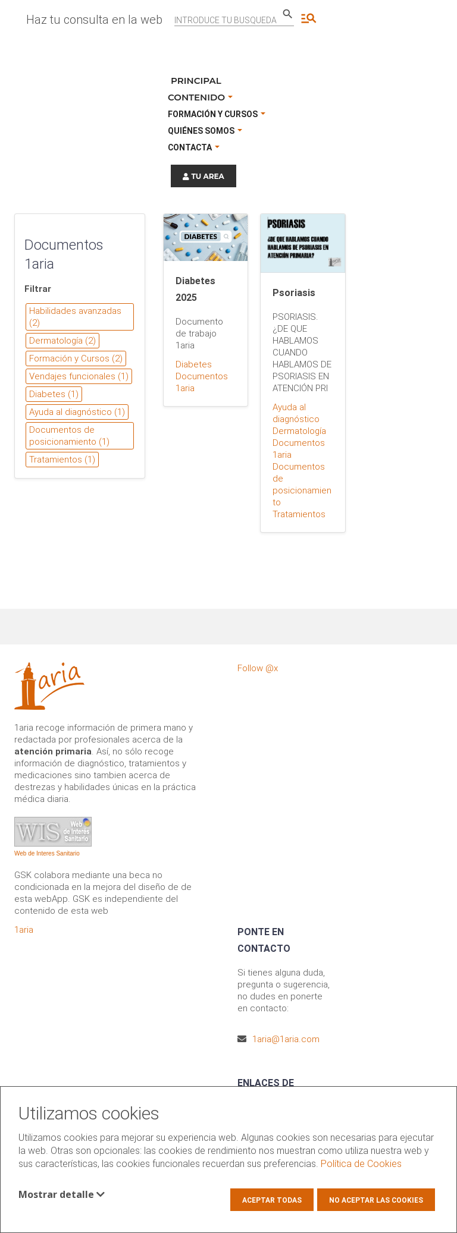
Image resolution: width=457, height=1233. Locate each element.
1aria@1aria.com (286, 1039)
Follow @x (257, 668)
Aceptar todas (272, 1200)
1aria (23, 929)
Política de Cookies (361, 1163)
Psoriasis (294, 292)
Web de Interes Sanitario (47, 853)
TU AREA (203, 176)
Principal (196, 80)
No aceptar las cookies (376, 1200)
